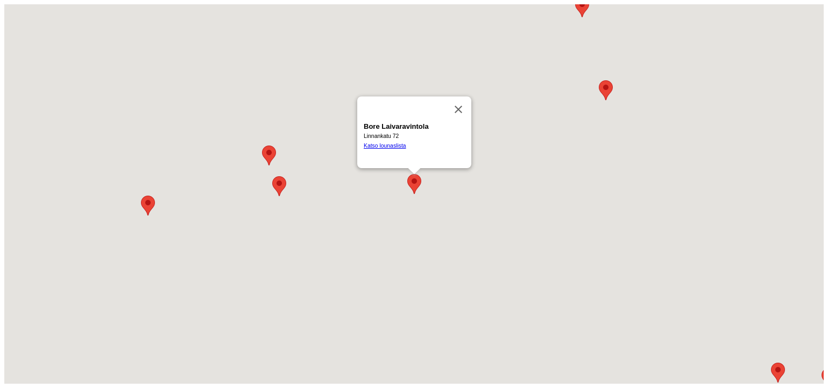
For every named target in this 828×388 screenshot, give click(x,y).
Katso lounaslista (385, 146)
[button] (269, 155)
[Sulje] (458, 109)
